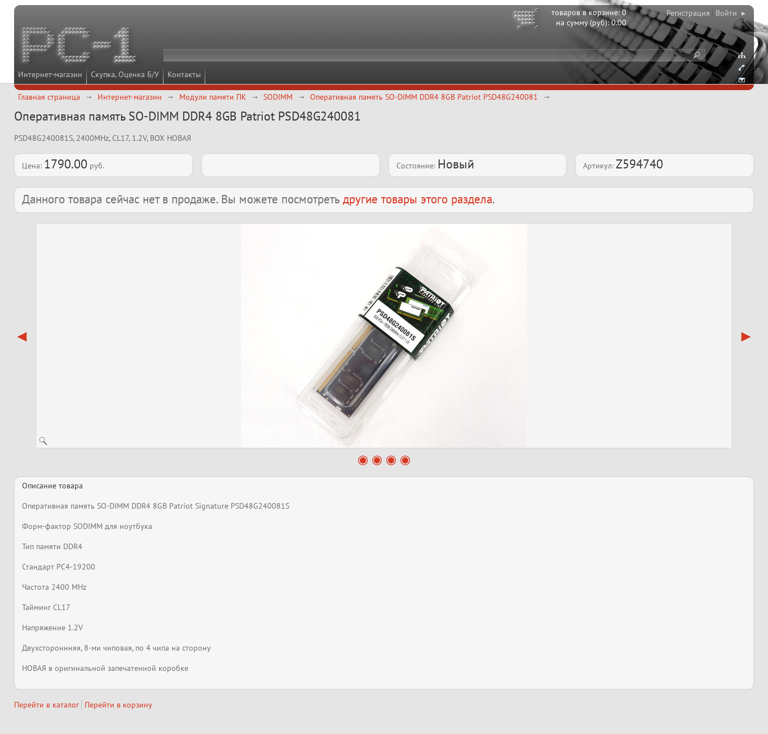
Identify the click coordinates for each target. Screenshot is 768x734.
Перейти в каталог (46, 705)
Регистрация (688, 13)
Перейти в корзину (118, 705)
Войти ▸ (730, 13)
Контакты (184, 74)
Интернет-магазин (50, 74)
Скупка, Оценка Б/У (125, 74)
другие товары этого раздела (417, 199)
